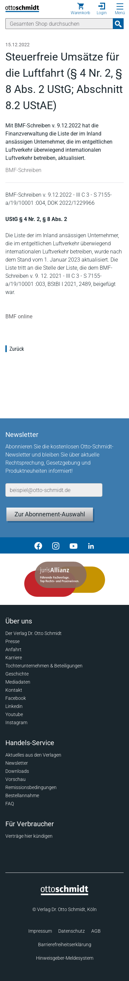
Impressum (40, 931)
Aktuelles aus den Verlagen (33, 755)
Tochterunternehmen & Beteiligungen (44, 665)
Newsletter (16, 763)
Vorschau (15, 779)
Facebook (15, 698)
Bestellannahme (22, 795)
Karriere (13, 657)
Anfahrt (13, 649)
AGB (96, 931)
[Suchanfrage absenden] (118, 23)
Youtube (14, 714)
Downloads (17, 771)
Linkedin (14, 706)
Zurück (16, 349)
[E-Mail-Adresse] (53, 490)
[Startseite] (64, 893)
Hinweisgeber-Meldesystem (64, 958)
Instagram (16, 722)
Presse (12, 641)
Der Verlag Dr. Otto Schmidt (33, 633)
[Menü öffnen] (120, 6)
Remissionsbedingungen (31, 787)
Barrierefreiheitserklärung (64, 944)
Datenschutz (71, 931)
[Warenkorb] (80, 9)
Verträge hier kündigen (29, 836)
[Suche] (59, 23)
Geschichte (17, 674)
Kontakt (13, 690)
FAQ (9, 803)
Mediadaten (17, 682)
